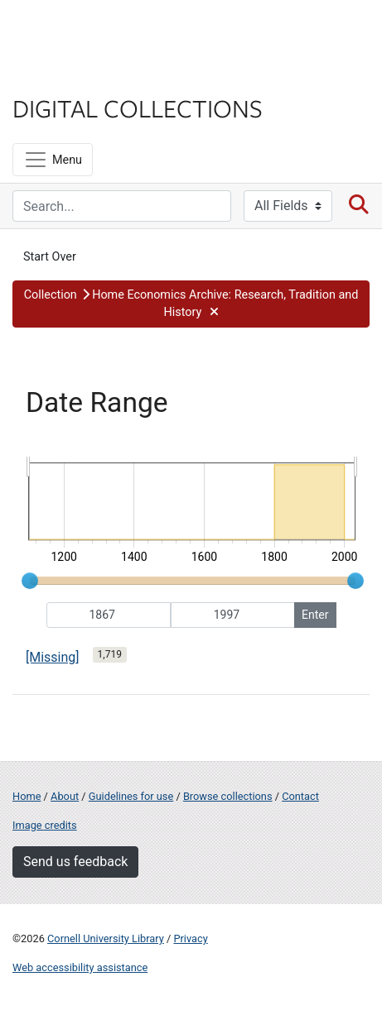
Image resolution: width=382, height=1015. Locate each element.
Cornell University (95, 31)
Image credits (44, 825)
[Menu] (52, 159)
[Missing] (53, 657)
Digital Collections (137, 107)
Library (62, 75)
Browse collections (228, 796)
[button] (191, 304)
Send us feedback (75, 861)
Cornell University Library (105, 938)
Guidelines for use (131, 796)
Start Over (49, 257)
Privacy (190, 938)
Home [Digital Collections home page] (26, 796)
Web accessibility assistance (79, 967)
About (65, 796)
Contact (300, 796)
